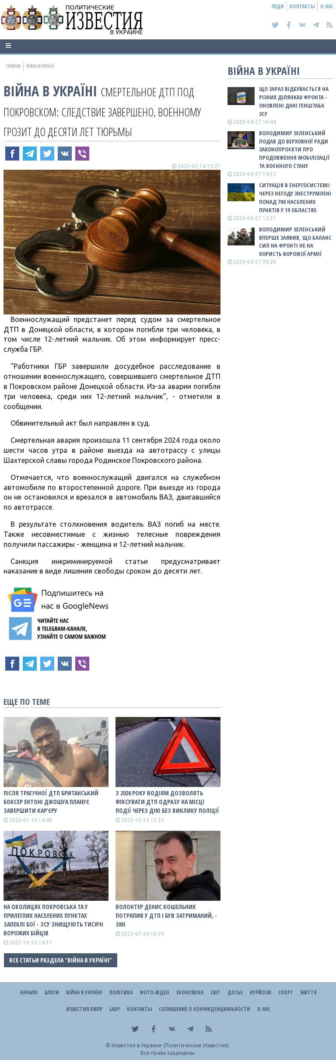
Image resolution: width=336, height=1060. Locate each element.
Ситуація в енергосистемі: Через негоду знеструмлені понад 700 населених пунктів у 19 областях (295, 197)
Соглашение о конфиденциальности (204, 1009)
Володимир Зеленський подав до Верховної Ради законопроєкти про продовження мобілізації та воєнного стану (294, 149)
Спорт (285, 992)
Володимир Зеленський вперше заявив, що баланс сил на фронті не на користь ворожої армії (295, 241)
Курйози (260, 992)
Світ (215, 992)
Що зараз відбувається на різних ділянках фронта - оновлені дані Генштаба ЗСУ (294, 101)
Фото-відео (154, 992)
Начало (29, 992)
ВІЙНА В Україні (50, 90)
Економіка (189, 992)
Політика (121, 992)
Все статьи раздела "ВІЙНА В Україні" (60, 960)
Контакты (302, 6)
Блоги (52, 992)
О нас (326, 6)
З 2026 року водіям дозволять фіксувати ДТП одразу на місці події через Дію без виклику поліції (167, 802)
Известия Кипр (84, 1009)
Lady (114, 1009)
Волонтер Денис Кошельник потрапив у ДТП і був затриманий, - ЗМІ (166, 915)
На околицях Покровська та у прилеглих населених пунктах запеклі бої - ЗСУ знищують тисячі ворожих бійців (53, 920)
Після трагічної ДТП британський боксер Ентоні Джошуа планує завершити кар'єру (51, 802)
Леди (278, 6)
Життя (308, 992)
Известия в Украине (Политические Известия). (171, 1045)
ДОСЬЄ (235, 992)
